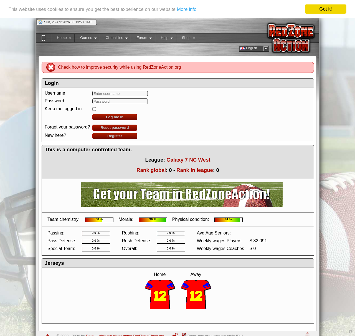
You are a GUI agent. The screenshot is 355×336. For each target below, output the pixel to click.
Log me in (114, 117)
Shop (185, 39)
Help (164, 39)
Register (114, 136)
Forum (141, 39)
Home (61, 39)
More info (187, 9)
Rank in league (194, 170)
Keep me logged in (63, 108)
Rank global (151, 170)
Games (85, 39)
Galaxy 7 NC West (188, 160)
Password (54, 100)
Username (55, 93)
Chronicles (114, 39)
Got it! (325, 9)
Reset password (115, 127)
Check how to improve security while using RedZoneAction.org (119, 67)
